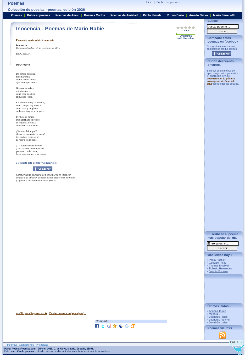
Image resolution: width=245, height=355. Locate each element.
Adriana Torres (217, 311)
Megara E (214, 313)
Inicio (149, 2)
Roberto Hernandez (220, 268)
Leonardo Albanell (219, 319)
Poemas (20, 40)
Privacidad (42, 344)
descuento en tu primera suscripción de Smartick (221, 80)
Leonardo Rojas (218, 316)
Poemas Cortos (94, 15)
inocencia (49, 40)
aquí (209, 84)
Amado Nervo (198, 15)
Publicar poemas (38, 15)
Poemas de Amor (67, 15)
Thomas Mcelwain (219, 265)
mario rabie (34, 40)
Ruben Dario (175, 15)
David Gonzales (218, 322)
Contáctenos (26, 344)
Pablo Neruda (152, 15)
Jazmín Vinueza (218, 271)
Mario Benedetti (224, 15)
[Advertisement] (161, 77)
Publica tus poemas (167, 2)
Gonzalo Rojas (217, 262)
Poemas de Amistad (124, 15)
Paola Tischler (217, 259)
